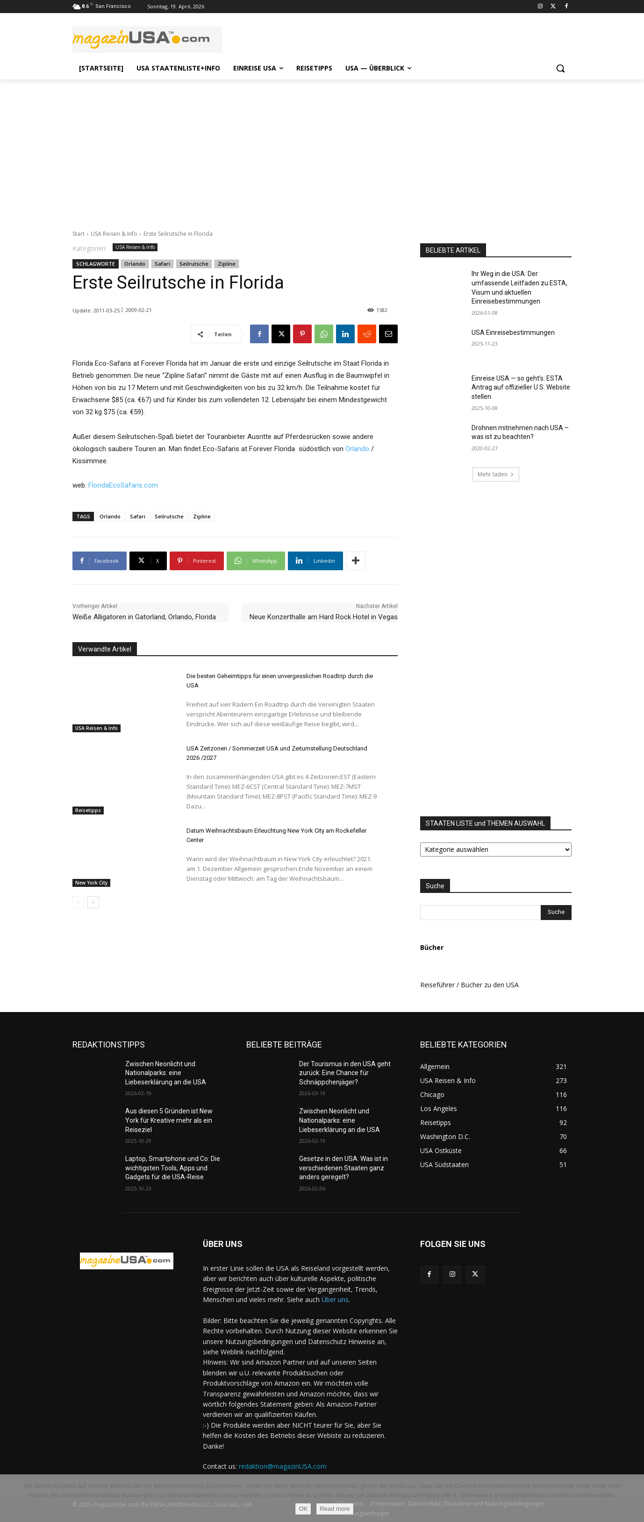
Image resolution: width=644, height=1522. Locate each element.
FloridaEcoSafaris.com (123, 485)
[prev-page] (78, 902)
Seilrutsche (193, 263)
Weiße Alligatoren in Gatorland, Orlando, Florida (144, 617)
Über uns (335, 1299)
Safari (162, 263)
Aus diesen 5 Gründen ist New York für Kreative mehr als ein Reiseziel (169, 1120)
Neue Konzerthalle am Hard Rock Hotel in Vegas (324, 617)
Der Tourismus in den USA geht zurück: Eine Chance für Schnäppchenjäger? (345, 1073)
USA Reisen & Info (114, 234)
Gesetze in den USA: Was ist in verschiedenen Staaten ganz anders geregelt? (343, 1168)
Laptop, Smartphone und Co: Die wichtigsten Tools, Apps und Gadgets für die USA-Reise (172, 1168)
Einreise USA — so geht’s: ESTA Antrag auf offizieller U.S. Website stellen (521, 387)
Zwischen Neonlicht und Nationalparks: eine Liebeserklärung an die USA (165, 1073)
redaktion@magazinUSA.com (283, 1466)
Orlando (134, 263)
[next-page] (93, 902)
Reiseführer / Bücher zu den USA (469, 984)
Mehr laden (496, 474)
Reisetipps (88, 810)
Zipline (227, 263)
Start (78, 234)
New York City (91, 882)
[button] (560, 68)
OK (303, 1508)
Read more (335, 1508)
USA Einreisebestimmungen (513, 332)
